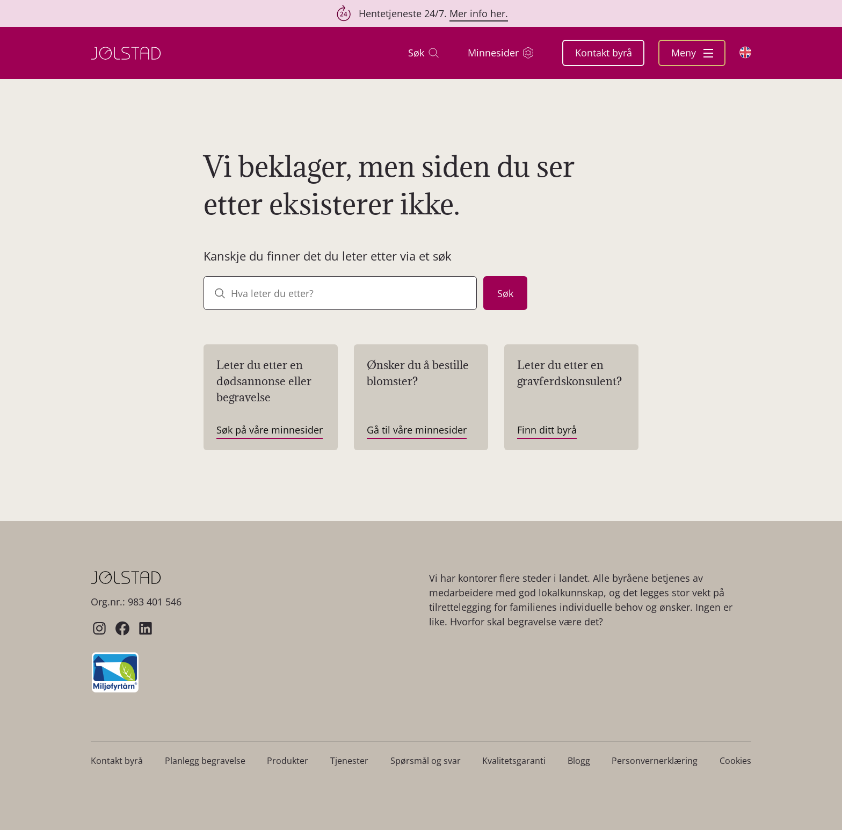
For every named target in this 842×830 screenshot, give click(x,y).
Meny (692, 52)
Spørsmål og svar (425, 761)
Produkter (287, 761)
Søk (423, 53)
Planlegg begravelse (205, 761)
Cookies (735, 761)
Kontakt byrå (603, 52)
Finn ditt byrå (547, 429)
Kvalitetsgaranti (514, 761)
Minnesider (500, 53)
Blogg (579, 761)
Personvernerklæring (655, 761)
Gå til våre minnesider (417, 429)
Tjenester (349, 761)
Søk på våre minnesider (269, 429)
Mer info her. (478, 13)
